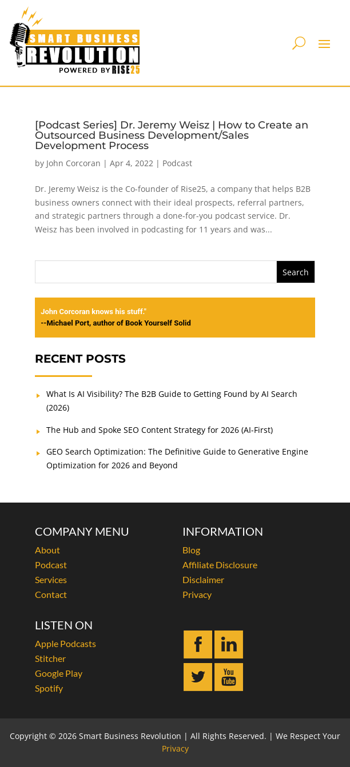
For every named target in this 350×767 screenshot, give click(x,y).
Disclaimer (203, 579)
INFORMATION (222, 531)
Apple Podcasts (65, 643)
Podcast (177, 163)
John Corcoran (73, 163)
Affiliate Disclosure (219, 564)
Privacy (197, 594)
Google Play (58, 673)
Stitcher (50, 658)
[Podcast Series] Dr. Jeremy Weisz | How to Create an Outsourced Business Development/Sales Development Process (171, 135)
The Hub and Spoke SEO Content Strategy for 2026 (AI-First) (159, 429)
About (47, 549)
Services (51, 579)
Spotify (49, 687)
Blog (191, 549)
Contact (51, 594)
